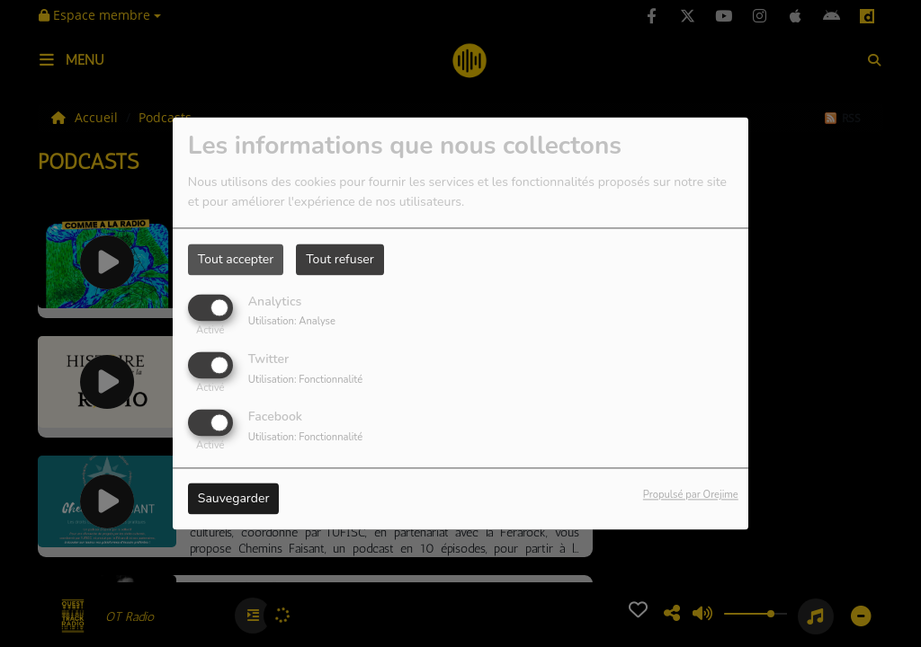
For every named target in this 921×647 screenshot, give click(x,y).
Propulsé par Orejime (690, 495)
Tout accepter (235, 259)
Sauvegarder (234, 499)
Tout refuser (340, 259)
